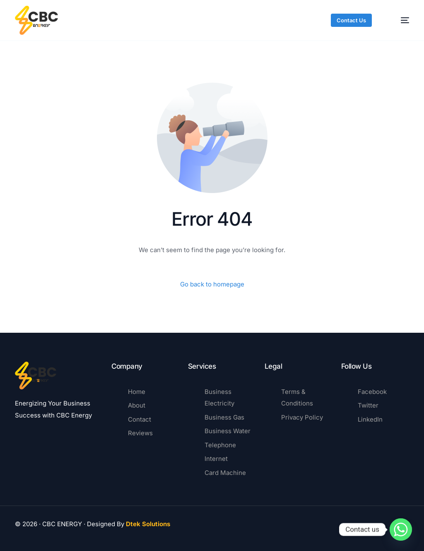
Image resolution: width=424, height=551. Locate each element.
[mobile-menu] (398, 20)
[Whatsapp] (401, 529)
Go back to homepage (212, 284)
